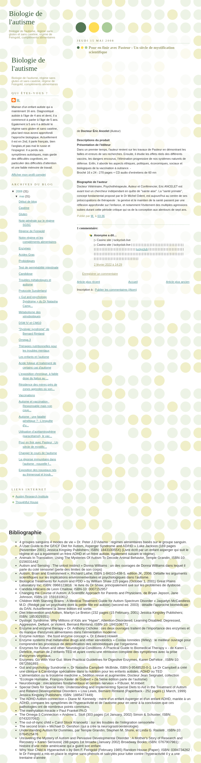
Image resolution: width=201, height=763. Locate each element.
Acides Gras (27, 254)
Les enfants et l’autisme (34, 356)
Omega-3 (25, 339)
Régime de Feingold (32, 231)
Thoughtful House (26, 502)
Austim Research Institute (31, 496)
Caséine (24, 207)
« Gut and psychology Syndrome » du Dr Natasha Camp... (38, 301)
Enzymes (25, 248)
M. (18, 100)
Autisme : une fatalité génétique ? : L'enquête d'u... (36, 421)
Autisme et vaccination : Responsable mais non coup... (35, 406)
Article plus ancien (177, 281)
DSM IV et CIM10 (30, 322)
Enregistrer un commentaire (100, 273)
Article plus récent (88, 281)
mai (22, 196)
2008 (19, 191)
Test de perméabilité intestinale (39, 267)
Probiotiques (27, 260)
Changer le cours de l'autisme (38, 453)
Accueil (133, 281)
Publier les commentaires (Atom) (116, 289)
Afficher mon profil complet (29, 174)
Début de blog (28, 201)
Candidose (26, 273)
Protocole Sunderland (33, 290)
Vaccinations (27, 395)
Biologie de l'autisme (25, 17)
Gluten (23, 214)
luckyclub (142, 249)
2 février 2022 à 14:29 (108, 264)
